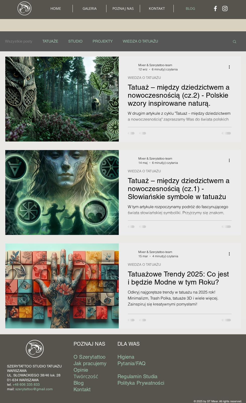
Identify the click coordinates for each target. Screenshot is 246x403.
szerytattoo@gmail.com (34, 389)
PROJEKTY (103, 41)
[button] (123, 8)
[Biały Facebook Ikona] (215, 8)
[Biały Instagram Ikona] (224, 8)
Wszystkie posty (18, 41)
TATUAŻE (50, 41)
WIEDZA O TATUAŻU (140, 41)
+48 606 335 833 (26, 384)
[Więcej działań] (231, 67)
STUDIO (75, 41)
